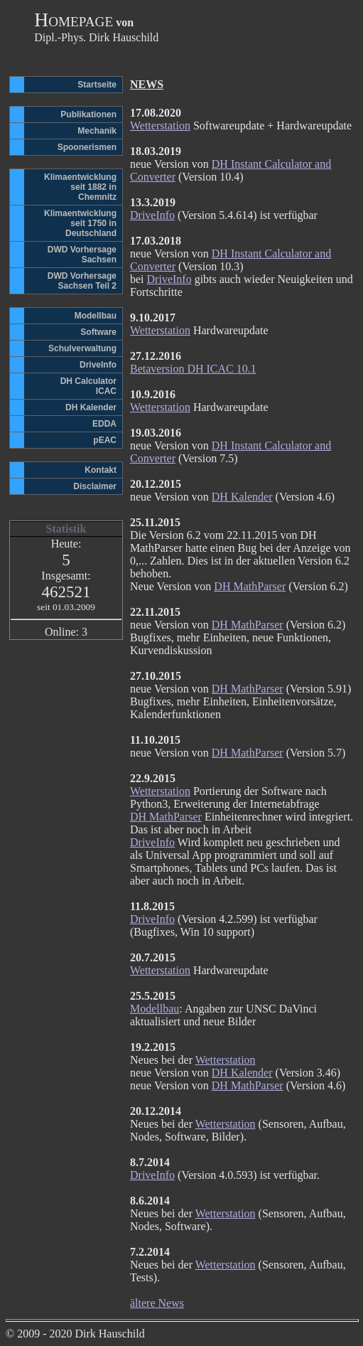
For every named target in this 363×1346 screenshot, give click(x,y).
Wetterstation (160, 125)
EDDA (104, 424)
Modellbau (96, 316)
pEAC (105, 440)
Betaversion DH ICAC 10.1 (193, 369)
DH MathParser (250, 586)
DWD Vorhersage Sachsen (82, 255)
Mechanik (97, 131)
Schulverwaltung (82, 348)
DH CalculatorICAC (88, 386)
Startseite (97, 85)
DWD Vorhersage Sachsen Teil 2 (82, 281)
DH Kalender (91, 407)
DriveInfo (98, 365)
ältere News (157, 1303)
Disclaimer (95, 486)
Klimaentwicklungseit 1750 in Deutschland (80, 223)
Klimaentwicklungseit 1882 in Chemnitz (80, 187)
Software (98, 332)
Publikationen (88, 114)
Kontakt (101, 470)
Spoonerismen (87, 147)
